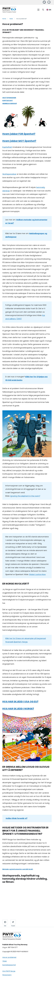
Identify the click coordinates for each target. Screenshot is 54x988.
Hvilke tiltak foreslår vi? (16, 818)
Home (4, 19)
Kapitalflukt (7, 147)
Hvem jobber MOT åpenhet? (19, 141)
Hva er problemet (9, 957)
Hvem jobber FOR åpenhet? (18, 133)
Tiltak (4, 961)
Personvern (6, 975)
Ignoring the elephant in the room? (25, 496)
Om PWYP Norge (8, 971)
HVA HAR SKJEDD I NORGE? (18, 708)
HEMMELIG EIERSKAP (9, 103)
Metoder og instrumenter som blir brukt (17, 869)
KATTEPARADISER (9, 98)
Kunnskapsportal (9, 965)
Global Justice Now (37, 574)
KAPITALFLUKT (7, 101)
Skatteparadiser (9, 174)
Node (11, 19)
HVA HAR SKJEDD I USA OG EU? (20, 701)
